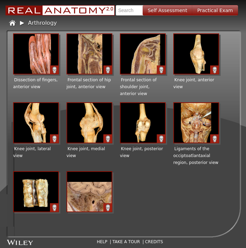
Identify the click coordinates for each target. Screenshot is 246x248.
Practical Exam (215, 10)
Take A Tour (126, 241)
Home (13, 23)
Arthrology (42, 23)
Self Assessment (167, 10)
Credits (154, 241)
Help (102, 241)
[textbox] (132, 10)
